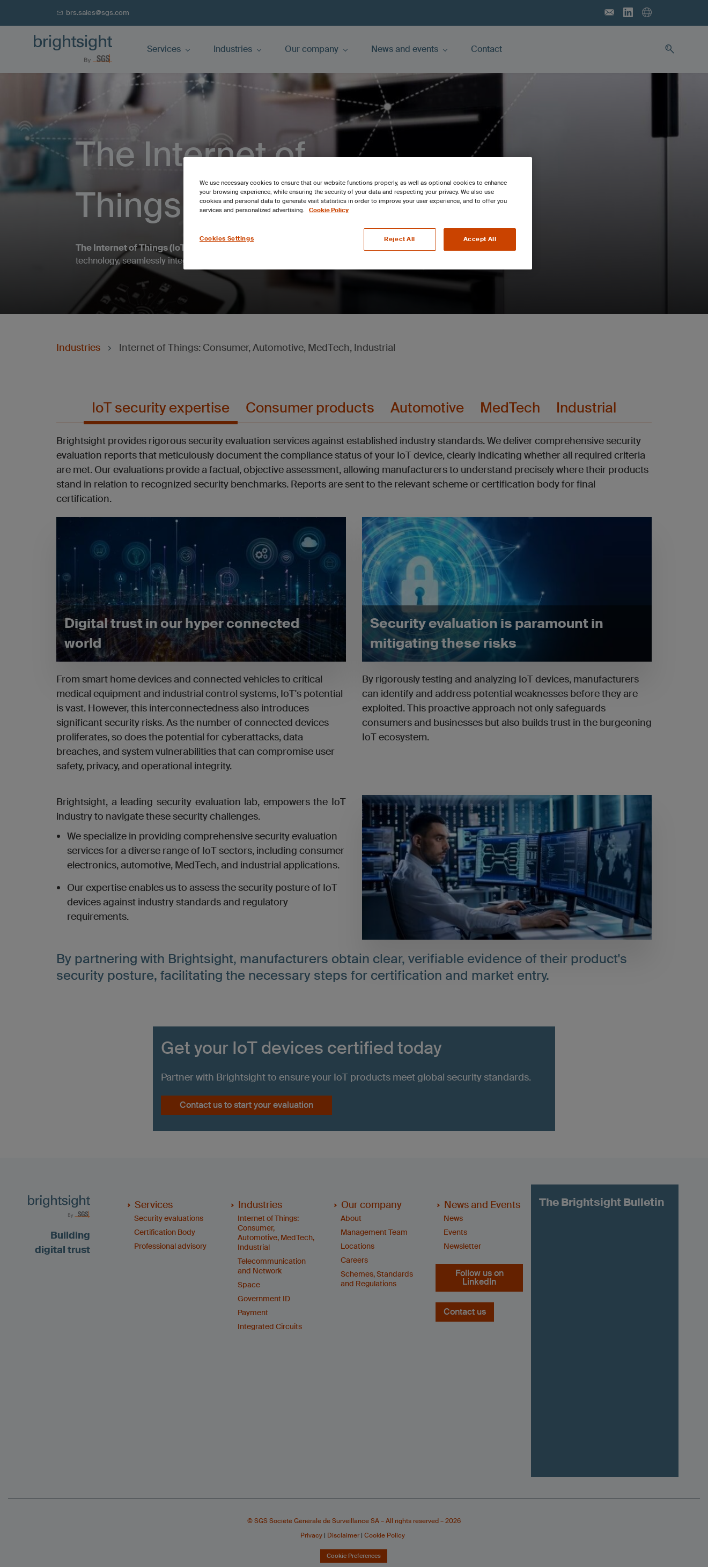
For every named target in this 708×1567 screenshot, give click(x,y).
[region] (357, 213)
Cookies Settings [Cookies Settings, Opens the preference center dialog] (227, 239)
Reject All (399, 239)
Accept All (480, 239)
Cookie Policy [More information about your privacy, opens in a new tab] (329, 210)
